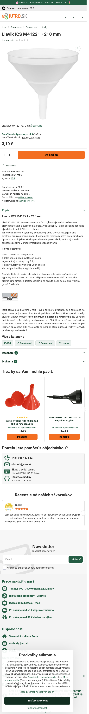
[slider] (22, 40)
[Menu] (83, 16)
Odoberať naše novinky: (43, 551)
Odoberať (76, 559)
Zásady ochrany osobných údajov (37, 692)
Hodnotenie (8, 40)
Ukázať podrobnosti (37, 708)
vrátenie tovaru (25, 197)
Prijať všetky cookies (37, 700)
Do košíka (51, 154)
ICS (13, 178)
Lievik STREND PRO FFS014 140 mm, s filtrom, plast (64, 419)
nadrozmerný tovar (27, 201)
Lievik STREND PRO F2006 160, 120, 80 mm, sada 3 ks (22, 422)
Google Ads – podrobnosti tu (41, 677)
